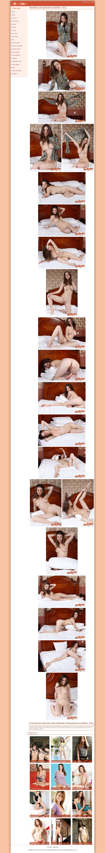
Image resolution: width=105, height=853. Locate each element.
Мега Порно (14, 73)
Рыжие (13, 67)
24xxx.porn (49, 847)
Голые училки (14, 36)
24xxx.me (92, 2)
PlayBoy (13, 14)
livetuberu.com (37, 850)
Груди (12, 39)
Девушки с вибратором (16, 45)
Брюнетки (13, 24)
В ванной (13, 27)
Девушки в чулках (15, 42)
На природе (14, 58)
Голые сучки (14, 33)
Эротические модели (16, 70)
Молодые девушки (15, 55)
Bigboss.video (86, 2)
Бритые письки (15, 21)
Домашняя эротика (15, 49)
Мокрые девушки (15, 52)
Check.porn (55, 847)
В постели (13, 30)
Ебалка (13, 11)
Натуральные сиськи (16, 61)
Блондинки (14, 18)
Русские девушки (15, 64)
